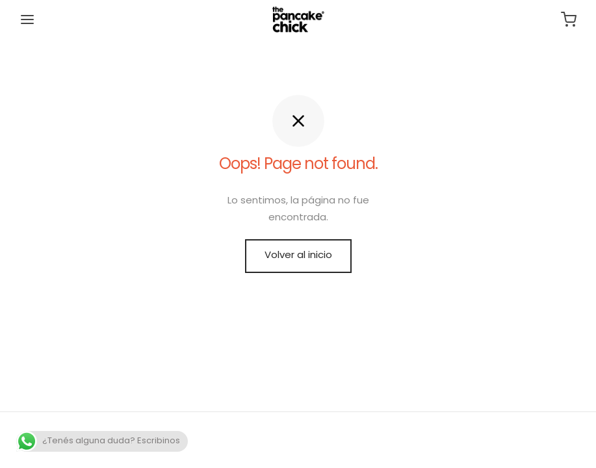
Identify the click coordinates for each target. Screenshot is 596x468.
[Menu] (27, 19)
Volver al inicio (298, 256)
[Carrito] (569, 19)
